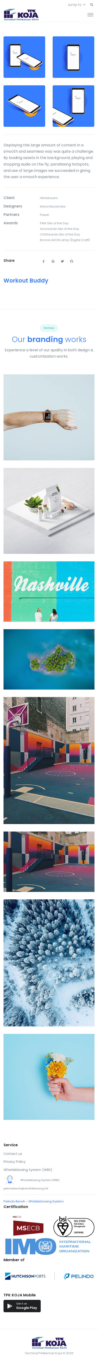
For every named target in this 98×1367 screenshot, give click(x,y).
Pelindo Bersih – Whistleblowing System (34, 1201)
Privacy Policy (14, 1161)
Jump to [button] (75, 4)
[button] (91, 5)
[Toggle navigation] (90, 14)
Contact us (13, 1153)
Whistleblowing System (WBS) (28, 1169)
